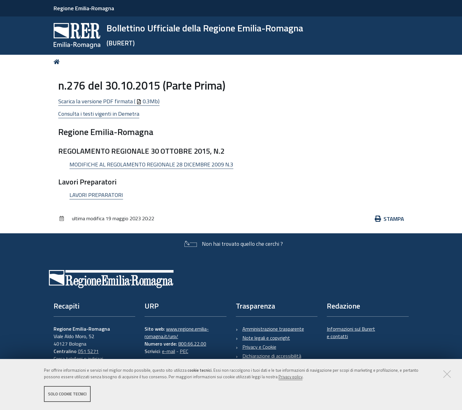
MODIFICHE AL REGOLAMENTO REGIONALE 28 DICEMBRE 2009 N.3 (151, 164)
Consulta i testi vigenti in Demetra (98, 113)
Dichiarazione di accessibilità (271, 356)
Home (58, 61)
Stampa (389, 219)
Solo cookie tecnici (67, 394)
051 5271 (88, 351)
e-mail (168, 351)
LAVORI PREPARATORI (96, 195)
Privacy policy (290, 377)
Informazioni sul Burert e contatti (351, 332)
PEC (184, 351)
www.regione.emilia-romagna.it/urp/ (177, 332)
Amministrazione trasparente (273, 329)
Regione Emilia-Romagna (84, 8)
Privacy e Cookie (259, 347)
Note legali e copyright (266, 338)
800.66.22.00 (192, 343)
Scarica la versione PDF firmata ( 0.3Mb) (109, 101)
